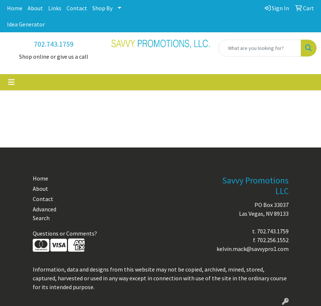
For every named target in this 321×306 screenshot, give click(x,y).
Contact (77, 8)
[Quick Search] (259, 48)
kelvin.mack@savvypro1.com (253, 248)
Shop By (102, 8)
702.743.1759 (54, 43)
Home (14, 8)
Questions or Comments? (65, 233)
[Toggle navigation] (11, 82)
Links (54, 8)
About (35, 8)
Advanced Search (44, 213)
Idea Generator (26, 24)
